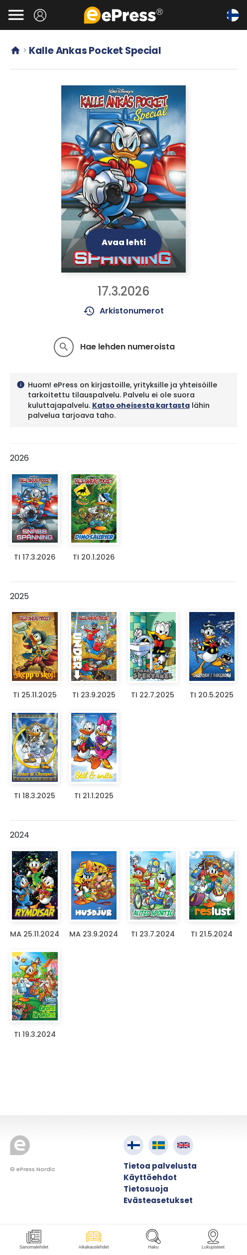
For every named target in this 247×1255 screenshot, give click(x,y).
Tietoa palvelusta (160, 1166)
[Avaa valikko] (16, 15)
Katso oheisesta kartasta (141, 405)
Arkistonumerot (123, 311)
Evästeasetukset (158, 1200)
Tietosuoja (146, 1189)
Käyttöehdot (150, 1177)
